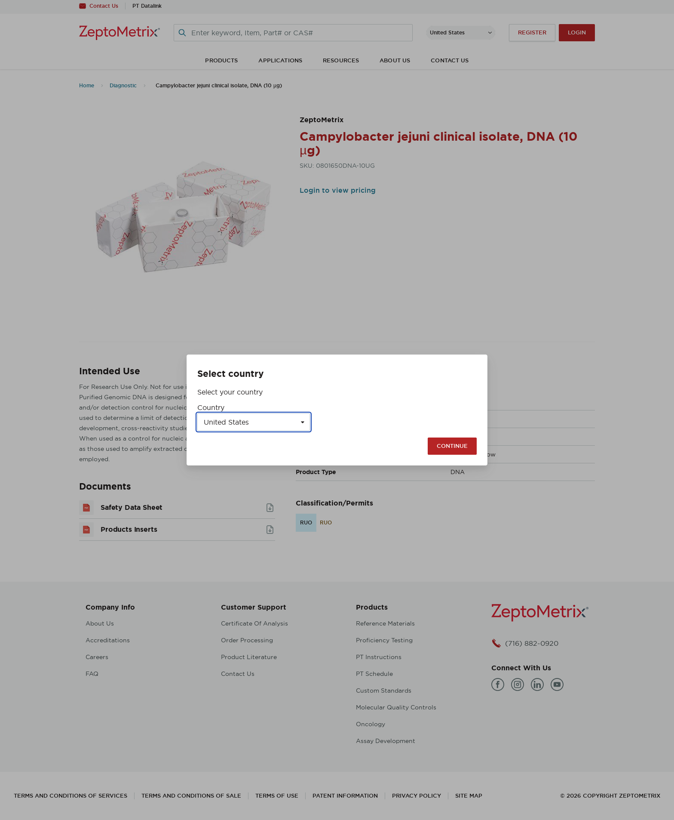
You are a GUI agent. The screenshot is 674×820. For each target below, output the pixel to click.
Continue (452, 446)
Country (210, 407)
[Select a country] (253, 422)
